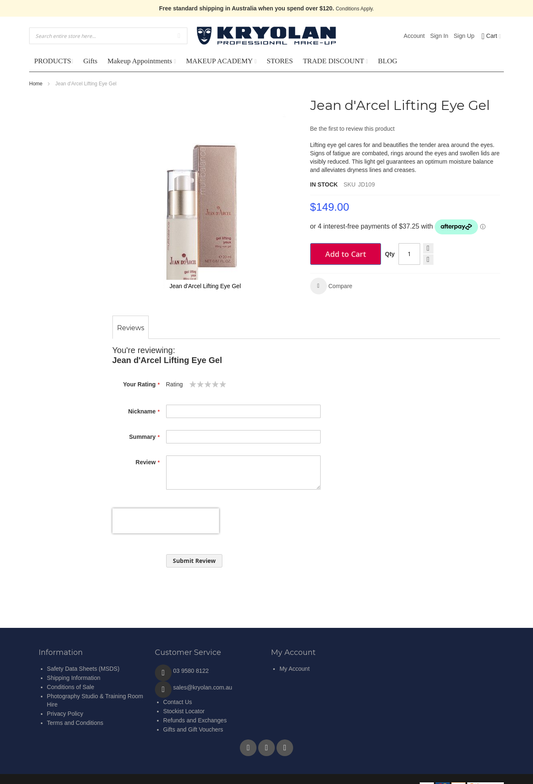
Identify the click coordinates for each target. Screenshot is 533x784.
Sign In (439, 35)
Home (35, 84)
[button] (331, 286)
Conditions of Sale (71, 687)
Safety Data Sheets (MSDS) (83, 668)
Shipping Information (73, 677)
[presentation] (165, 520)
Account (414, 35)
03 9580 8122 (191, 670)
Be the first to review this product (352, 128)
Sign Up (464, 35)
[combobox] (108, 35)
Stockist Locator (184, 711)
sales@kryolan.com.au (202, 687)
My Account (294, 668)
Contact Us (177, 702)
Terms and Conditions (75, 722)
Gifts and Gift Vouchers (193, 729)
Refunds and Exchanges (195, 720)
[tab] (130, 328)
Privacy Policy (65, 713)
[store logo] (266, 35)
